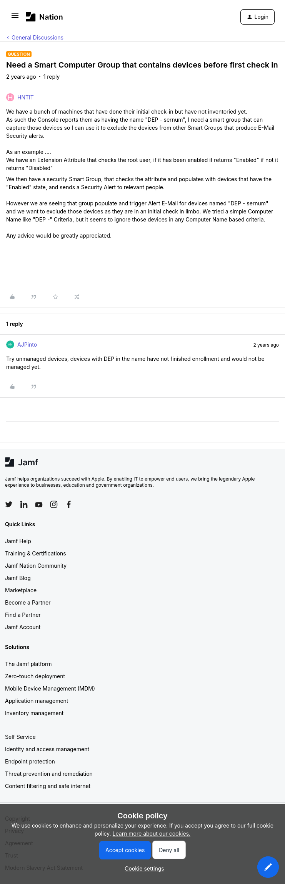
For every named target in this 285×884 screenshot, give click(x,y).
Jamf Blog (18, 578)
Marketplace (21, 590)
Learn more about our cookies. (152, 833)
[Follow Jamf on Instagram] (54, 504)
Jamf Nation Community (36, 565)
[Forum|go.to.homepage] (44, 16)
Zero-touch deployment (35, 676)
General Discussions (37, 37)
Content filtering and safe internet (47, 786)
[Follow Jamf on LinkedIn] (24, 504)
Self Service (20, 737)
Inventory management (34, 713)
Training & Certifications (35, 553)
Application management (36, 700)
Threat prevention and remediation (49, 773)
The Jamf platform (28, 664)
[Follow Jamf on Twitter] (9, 504)
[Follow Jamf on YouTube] (39, 504)
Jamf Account (22, 627)
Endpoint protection (30, 761)
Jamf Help (18, 541)
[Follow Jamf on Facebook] (69, 504)
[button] (15, 18)
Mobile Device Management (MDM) (50, 688)
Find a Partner (23, 614)
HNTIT (25, 97)
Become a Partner (27, 602)
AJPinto (27, 344)
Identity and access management (47, 749)
